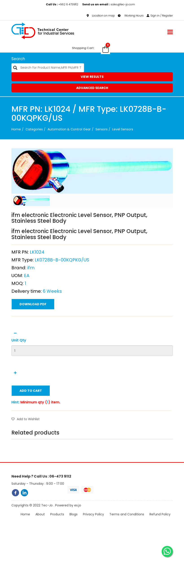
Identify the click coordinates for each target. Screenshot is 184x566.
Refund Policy (160, 521)
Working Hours (131, 15)
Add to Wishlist (25, 435)
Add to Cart (30, 406)
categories (34, 129)
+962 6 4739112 (62, 4)
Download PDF (32, 320)
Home (16, 129)
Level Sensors (122, 129)
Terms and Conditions (126, 521)
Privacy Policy (93, 521)
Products (57, 521)
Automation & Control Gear (69, 129)
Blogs (73, 521)
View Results (92, 76)
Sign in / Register (160, 15)
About (40, 521)
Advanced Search (92, 88)
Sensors (101, 129)
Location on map (101, 15)
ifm (31, 283)
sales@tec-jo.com (108, 4)
